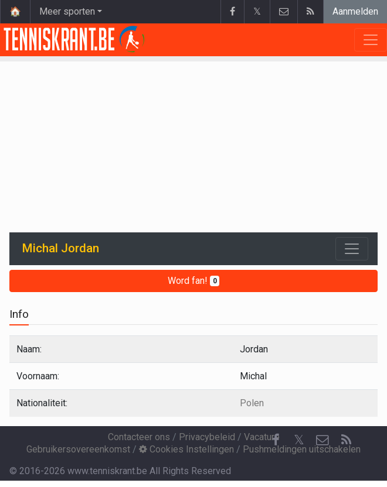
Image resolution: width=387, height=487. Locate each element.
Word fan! (194, 280)
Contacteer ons (139, 437)
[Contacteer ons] (322, 440)
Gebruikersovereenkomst (78, 449)
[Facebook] (275, 440)
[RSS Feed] (346, 440)
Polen (252, 403)
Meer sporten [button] (67, 11)
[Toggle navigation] (351, 248)
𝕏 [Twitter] (299, 440)
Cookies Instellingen (186, 449)
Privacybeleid (207, 437)
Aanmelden (355, 11)
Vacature (262, 437)
